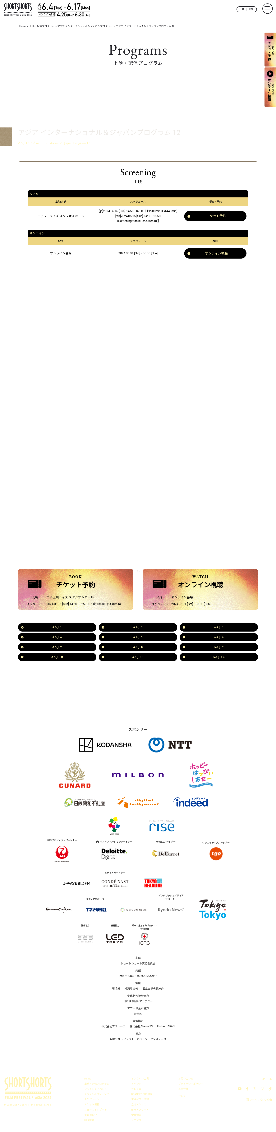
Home (87, 1079)
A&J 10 (57, 658)
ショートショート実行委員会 (138, 964)
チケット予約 (216, 216)
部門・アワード (140, 1110)
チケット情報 (91, 1105)
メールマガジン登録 (261, 1100)
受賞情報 (136, 1115)
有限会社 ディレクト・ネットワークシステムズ (138, 1040)
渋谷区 (138, 1014)
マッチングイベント (95, 1089)
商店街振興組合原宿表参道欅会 (138, 976)
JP (242, 9)
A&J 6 (219, 638)
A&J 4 (57, 638)
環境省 (116, 989)
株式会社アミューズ (113, 1027)
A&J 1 (57, 628)
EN (251, 9)
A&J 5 (138, 638)
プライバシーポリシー (190, 1084)
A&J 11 (138, 658)
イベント (136, 1084)
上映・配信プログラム (96, 1084)
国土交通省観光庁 (153, 989)
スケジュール (91, 1100)
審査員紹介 (90, 1115)
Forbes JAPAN (166, 1027)
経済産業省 (131, 989)
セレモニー (137, 1089)
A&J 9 (219, 648)
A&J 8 (138, 648)
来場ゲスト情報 (140, 1100)
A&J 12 (219, 658)
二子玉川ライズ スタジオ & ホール (60, 216)
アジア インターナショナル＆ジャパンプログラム (66, 122)
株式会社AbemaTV (141, 1027)
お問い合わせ (185, 1079)
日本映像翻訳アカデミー (138, 1002)
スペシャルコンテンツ (96, 1095)
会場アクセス (138, 1105)
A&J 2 (138, 628)
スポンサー (137, 1121)
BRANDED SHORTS (141, 1095)
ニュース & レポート (95, 1110)
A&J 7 (57, 648)
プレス (182, 1097)
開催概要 (89, 1121)
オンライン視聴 (216, 253)
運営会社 (183, 1089)
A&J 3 (219, 628)
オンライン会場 (140, 1079)
